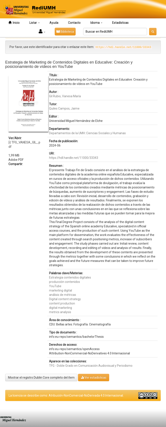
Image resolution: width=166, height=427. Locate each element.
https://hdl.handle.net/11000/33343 (73, 157)
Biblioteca (65, 31)
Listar (34, 22)
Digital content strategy (65, 299)
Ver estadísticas (93, 377)
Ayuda (53, 22)
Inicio (14, 22)
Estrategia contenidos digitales (70, 277)
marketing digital (60, 290)
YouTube (55, 286)
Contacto (74, 22)
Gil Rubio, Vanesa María (65, 96)
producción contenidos (64, 282)
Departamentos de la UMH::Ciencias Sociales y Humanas (87, 133)
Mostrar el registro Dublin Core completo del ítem (41, 377)
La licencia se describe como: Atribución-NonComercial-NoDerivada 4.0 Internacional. (66, 395)
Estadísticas (120, 22)
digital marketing (60, 307)
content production (62, 303)
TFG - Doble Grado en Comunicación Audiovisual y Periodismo (90, 365)
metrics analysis (60, 312)
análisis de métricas (62, 294)
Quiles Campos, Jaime (64, 108)
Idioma (96, 22)
